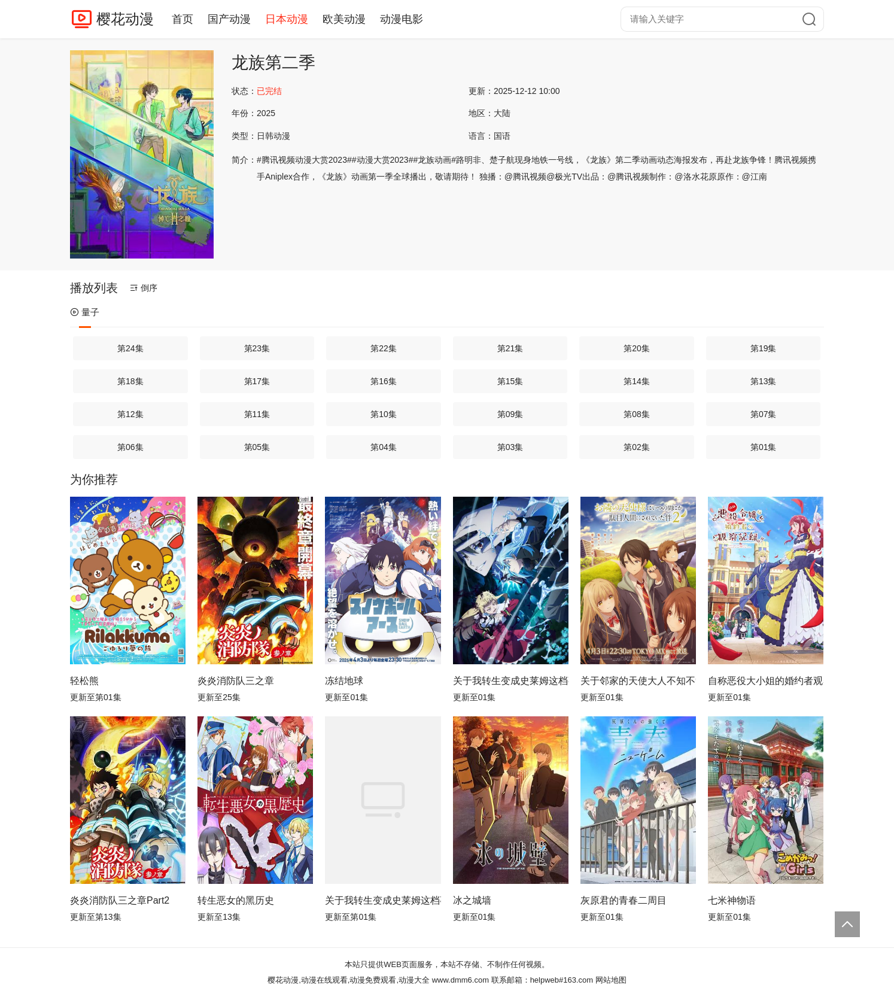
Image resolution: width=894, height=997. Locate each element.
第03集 (510, 447)
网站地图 (611, 979)
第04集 (383, 447)
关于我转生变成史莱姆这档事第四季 (510, 681)
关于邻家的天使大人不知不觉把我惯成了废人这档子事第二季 (638, 681)
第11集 (257, 414)
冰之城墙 (472, 900)
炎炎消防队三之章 (235, 681)
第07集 (763, 414)
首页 (182, 19)
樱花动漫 (125, 19)
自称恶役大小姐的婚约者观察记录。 (765, 681)
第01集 (763, 447)
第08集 (637, 414)
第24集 (130, 348)
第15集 (510, 381)
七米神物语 (732, 900)
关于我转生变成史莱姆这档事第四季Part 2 (382, 900)
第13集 (763, 381)
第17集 (257, 381)
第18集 (130, 381)
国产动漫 (229, 19)
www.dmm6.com (460, 979)
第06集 (130, 447)
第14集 (637, 381)
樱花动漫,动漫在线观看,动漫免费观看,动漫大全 (348, 979)
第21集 (510, 348)
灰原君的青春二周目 (623, 900)
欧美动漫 (344, 19)
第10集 (383, 414)
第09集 (510, 414)
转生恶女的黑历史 (235, 900)
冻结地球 (344, 681)
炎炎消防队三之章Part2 (119, 900)
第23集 (257, 348)
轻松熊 (84, 681)
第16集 (383, 381)
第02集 (637, 447)
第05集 (257, 447)
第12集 (130, 414)
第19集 (763, 348)
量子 (84, 312)
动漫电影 (401, 19)
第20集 (637, 348)
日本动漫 (286, 19)
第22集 (383, 348)
